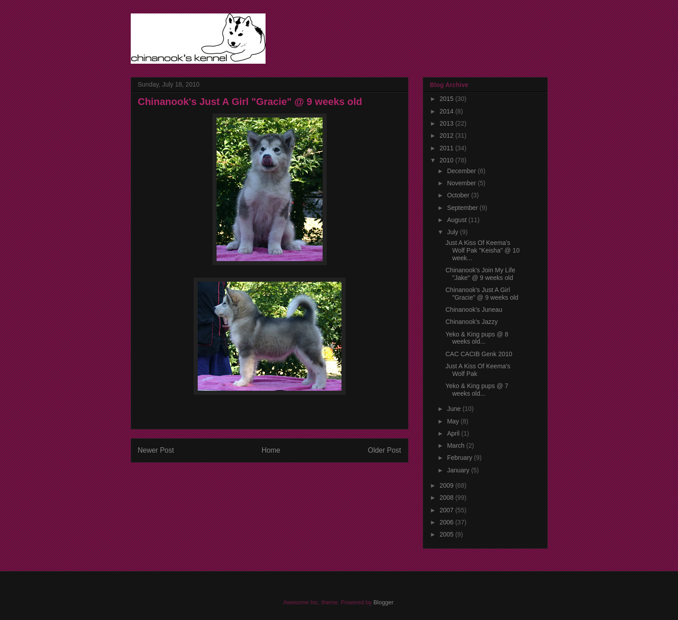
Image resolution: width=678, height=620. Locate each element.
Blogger (383, 602)
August (457, 219)
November (462, 183)
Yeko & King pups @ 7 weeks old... (476, 389)
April (454, 433)
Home (270, 450)
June (454, 408)
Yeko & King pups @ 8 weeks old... (476, 338)
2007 (447, 510)
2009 (447, 485)
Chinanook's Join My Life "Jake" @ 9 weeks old (480, 273)
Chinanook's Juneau (473, 309)
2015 (447, 98)
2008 (447, 497)
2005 (447, 534)
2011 (447, 148)
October (459, 195)
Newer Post (156, 450)
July (453, 232)
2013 (447, 123)
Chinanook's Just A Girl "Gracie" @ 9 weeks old (481, 293)
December (462, 171)
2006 (447, 522)
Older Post (384, 450)
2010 (447, 160)
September (463, 207)
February (460, 457)
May (454, 421)
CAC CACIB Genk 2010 (478, 354)
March (456, 445)
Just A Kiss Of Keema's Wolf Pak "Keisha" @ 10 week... (482, 250)
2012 (447, 135)
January (459, 470)
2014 (447, 111)
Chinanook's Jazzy (471, 321)
